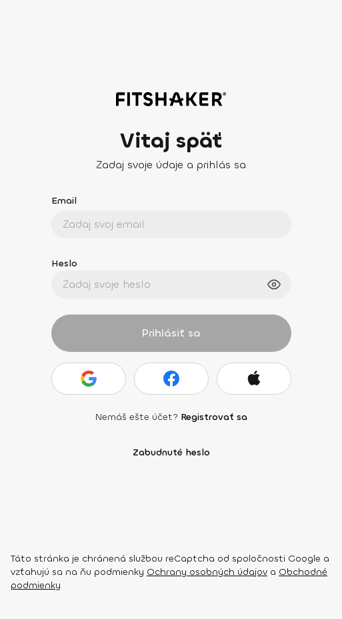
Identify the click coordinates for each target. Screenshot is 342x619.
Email (64, 200)
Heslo (64, 263)
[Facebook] (171, 379)
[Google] (88, 379)
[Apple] (254, 379)
